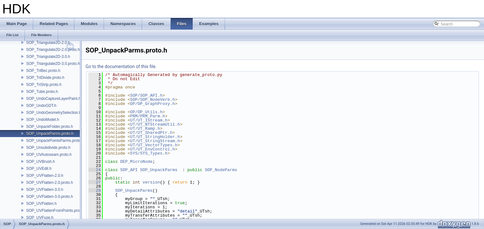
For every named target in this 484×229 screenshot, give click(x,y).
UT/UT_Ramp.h (145, 128)
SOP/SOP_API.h (146, 95)
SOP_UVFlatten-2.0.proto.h (49, 182)
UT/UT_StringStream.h (155, 141)
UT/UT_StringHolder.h (155, 137)
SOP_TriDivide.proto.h (45, 77)
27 (94, 182)
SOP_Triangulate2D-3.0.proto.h (53, 63)
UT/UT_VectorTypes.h (153, 145)
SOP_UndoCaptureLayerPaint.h (53, 98)
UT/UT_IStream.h (149, 120)
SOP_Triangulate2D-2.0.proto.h (53, 49)
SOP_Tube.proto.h (42, 91)
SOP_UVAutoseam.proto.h (49, 154)
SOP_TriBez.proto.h (43, 70)
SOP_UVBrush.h (40, 161)
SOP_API (129, 170)
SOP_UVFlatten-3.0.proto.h (49, 196)
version (151, 182)
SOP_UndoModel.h (42, 119)
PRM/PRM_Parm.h (147, 116)
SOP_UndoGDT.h (41, 105)
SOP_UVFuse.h (39, 217)
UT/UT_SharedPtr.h (151, 132)
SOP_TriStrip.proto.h (44, 84)
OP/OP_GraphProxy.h (152, 104)
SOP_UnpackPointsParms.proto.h (55, 140)
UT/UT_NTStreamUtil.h (155, 124)
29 (94, 190)
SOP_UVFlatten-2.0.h (44, 175)
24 (94, 170)
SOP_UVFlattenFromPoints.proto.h (56, 210)
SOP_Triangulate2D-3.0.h (48, 56)
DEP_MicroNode (136, 161)
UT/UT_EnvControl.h (152, 149)
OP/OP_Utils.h (146, 112)
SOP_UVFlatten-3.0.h (44, 189)
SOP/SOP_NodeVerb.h (152, 99)
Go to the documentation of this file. (121, 66)
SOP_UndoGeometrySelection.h (53, 112)
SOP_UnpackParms (158, 170)
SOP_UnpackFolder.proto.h (49, 126)
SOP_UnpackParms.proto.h (49, 133)
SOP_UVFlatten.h (41, 203)
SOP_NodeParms (221, 170)
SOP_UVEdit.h (38, 168)
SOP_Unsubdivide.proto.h (48, 147)
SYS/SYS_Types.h (149, 153)
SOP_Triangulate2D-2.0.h (48, 42)
